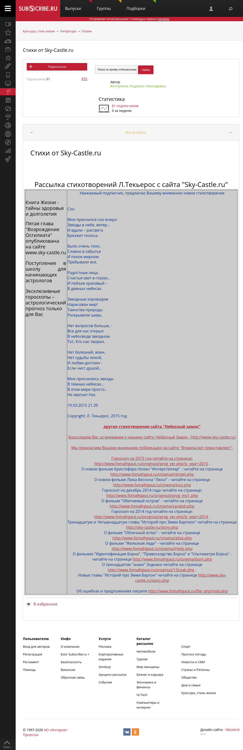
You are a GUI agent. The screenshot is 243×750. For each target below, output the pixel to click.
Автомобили (146, 651)
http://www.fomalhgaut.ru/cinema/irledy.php (152, 548)
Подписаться (57, 67)
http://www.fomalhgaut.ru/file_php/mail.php (188, 591)
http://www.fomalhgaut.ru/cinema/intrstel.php (152, 474)
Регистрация (32, 654)
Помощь (29, 669)
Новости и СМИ (193, 662)
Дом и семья (190, 685)
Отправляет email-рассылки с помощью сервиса (129, 19)
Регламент (31, 662)
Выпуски (78, 5)
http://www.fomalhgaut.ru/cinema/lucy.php (152, 485)
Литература (68, 31)
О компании (70, 646)
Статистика (112, 99)
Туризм (142, 659)
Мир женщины (148, 667)
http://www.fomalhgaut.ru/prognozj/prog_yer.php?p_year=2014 (151, 516)
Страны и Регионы (195, 669)
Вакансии (68, 669)
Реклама (105, 646)
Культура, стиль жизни (39, 31)
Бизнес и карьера (150, 674)
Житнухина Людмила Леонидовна (138, 86)
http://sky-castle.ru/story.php (152, 527)
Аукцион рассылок (113, 674)
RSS (84, 78)
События (105, 682)
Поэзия (86, 31)
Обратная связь (73, 677)
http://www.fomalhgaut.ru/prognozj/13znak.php (151, 569)
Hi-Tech (142, 695)
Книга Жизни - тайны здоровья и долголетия (45, 208)
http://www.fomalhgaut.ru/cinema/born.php (172, 559)
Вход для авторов (36, 646)
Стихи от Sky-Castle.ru (48, 50)
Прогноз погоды (193, 654)
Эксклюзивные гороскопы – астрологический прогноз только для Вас (46, 302)
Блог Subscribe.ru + (75, 654)
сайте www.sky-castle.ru (46, 249)
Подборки (141, 5)
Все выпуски (136, 132)
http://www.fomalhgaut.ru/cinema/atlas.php (152, 538)
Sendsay (105, 667)
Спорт (185, 646)
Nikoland (232, 729)
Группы (109, 5)
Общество (189, 677)
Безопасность (71, 662)
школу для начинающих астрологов (46, 275)
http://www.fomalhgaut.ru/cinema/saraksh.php (152, 506)
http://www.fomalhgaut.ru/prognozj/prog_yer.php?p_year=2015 (151, 463)
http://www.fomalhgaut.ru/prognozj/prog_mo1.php (152, 495)
